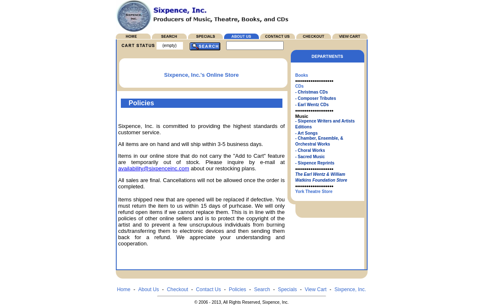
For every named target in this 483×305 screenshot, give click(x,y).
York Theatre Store (314, 191)
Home (124, 289)
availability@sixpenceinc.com (153, 168)
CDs (299, 86)
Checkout (177, 289)
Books (301, 75)
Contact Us (208, 289)
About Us (148, 289)
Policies (237, 289)
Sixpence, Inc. (350, 289)
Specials (287, 289)
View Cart (315, 289)
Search (262, 289)
